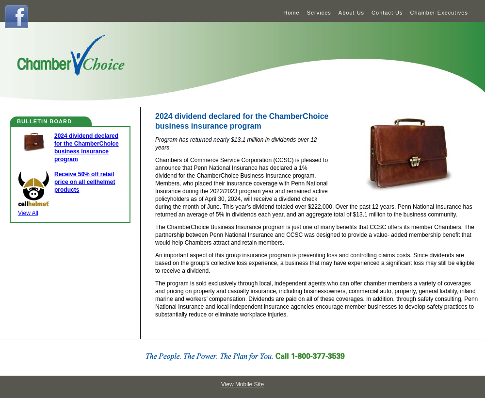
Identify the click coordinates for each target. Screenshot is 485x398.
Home (291, 13)
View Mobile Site (242, 384)
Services (319, 13)
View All (28, 213)
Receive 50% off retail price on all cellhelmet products (84, 182)
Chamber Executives (439, 13)
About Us (351, 13)
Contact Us (387, 13)
